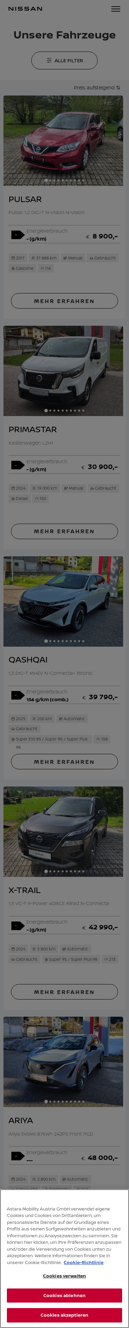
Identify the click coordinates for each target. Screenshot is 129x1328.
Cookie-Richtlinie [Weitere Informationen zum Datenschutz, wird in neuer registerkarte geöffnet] (84, 1267)
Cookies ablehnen (64, 1300)
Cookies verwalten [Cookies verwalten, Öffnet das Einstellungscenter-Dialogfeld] (64, 1281)
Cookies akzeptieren (64, 1320)
